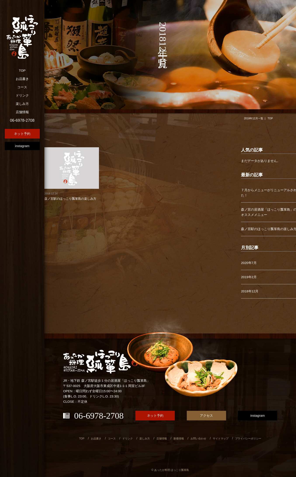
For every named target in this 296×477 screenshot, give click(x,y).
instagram (22, 146)
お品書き (22, 79)
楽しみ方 (22, 104)
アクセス (206, 415)
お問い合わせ (198, 438)
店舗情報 (22, 112)
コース (22, 87)
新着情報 (178, 438)
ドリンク (22, 95)
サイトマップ (220, 438)
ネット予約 (22, 133)
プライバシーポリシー (248, 438)
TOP (22, 70)
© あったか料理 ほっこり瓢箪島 (170, 470)
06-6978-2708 (22, 120)
